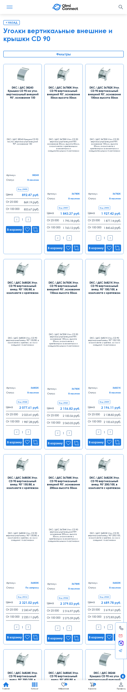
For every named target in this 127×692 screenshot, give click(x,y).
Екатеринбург (12, 604)
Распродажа (62, 635)
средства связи (46, 647)
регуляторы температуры (31, 650)
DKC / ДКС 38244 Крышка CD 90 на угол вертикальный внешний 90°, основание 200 (104, 437)
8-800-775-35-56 (56, 546)
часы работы (10, 650)
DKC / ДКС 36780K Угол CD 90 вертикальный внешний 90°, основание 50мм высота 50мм (63, 92)
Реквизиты (92, 635)
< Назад (11, 22)
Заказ (47, 635)
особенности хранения (58, 650)
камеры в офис (12, 643)
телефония (31, 647)
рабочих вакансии (82, 650)
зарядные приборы (31, 643)
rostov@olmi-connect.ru (55, 622)
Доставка (9, 635)
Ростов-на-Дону (51, 604)
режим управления (13, 647)
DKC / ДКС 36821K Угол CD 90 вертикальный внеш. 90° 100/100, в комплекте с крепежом (104, 207)
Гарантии (35, 635)
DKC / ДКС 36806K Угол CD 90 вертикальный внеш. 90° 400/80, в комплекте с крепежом (63, 437)
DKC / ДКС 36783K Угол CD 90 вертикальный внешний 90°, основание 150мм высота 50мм (63, 207)
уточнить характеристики (69, 647)
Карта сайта (49, 669)
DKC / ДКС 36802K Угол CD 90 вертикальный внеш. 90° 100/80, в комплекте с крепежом (22, 207)
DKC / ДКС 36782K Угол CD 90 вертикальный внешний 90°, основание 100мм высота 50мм (104, 92)
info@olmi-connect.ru (16, 595)
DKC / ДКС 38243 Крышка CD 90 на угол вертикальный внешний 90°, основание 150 (22, 92)
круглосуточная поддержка (74, 643)
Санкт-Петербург (52, 578)
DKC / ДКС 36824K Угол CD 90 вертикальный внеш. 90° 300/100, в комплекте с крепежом (22, 437)
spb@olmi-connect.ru (53, 595)
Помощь (78, 635)
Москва (8, 578)
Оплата (23, 635)
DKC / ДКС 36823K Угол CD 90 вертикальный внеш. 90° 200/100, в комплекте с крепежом (104, 322)
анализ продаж (51, 643)
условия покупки (92, 647)
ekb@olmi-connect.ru (16, 622)
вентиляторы (97, 643)
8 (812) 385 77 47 (50, 583)
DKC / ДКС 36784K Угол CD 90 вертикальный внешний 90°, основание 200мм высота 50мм (63, 322)
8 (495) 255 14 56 (13, 583)
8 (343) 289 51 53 (13, 609)
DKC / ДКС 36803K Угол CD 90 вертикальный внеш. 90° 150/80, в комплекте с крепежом (22, 322)
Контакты (13, 570)
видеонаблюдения (112, 647)
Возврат (105, 635)
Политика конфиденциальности (19, 669)
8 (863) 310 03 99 (50, 609)
